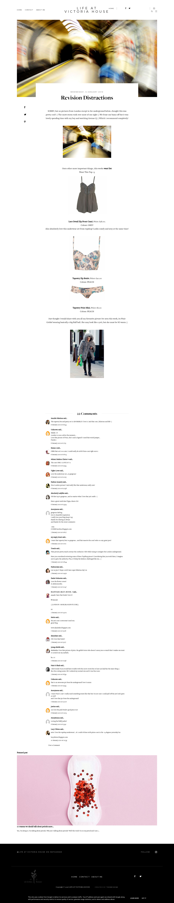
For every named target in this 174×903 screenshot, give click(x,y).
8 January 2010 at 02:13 (59, 713)
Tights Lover (55, 470)
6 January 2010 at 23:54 (59, 504)
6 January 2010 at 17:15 (58, 443)
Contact (29, 9)
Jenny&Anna (55, 718)
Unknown (54, 429)
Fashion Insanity (56, 482)
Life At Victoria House (87, 9)
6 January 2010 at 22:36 (59, 488)
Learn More (134, 898)
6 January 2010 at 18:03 (59, 454)
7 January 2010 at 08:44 (59, 562)
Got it (144, 898)
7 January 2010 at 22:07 (59, 701)
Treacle (53, 548)
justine (53, 706)
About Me (40, 9)
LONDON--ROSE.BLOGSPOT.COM (64, 604)
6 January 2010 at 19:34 (58, 466)
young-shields (55, 647)
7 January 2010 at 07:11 (58, 543)
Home (19, 9)
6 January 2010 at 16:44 (59, 425)
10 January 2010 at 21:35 (59, 740)
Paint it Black (56, 665)
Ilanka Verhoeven (57, 578)
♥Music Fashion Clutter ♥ (60, 459)
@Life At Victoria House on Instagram (39, 852)
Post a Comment (54, 745)
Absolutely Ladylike (57, 493)
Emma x (53, 448)
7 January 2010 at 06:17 (58, 532)
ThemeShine (112, 886)
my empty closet (56, 537)
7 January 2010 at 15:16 (58, 631)
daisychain (54, 636)
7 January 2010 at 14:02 (59, 612)
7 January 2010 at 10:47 (58, 587)
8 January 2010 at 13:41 (58, 724)
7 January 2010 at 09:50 (59, 573)
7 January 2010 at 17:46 (58, 660)
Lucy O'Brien (55, 729)
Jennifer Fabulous (57, 418)
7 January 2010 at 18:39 (58, 674)
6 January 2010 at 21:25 (58, 477)
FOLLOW (149, 852)
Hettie (53, 617)
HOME (111, 8)
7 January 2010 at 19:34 (58, 685)
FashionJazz (55, 567)
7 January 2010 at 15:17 (58, 642)
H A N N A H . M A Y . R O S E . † (62, 592)
